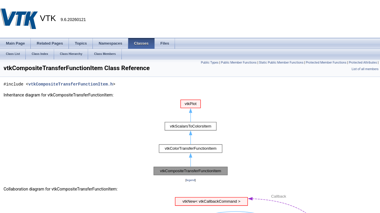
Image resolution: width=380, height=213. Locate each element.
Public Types (210, 62)
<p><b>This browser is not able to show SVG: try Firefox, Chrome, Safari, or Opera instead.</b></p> (190, 137)
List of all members (365, 69)
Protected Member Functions (326, 62)
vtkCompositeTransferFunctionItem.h (70, 84)
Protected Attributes (363, 62)
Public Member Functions (239, 62)
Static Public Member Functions (281, 62)
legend (190, 180)
